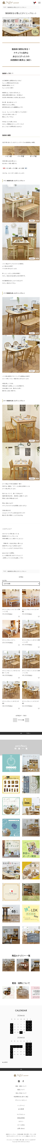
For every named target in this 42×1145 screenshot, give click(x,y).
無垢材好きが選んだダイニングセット (17, 7)
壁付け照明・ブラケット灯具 (30, 1134)
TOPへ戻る (21, 733)
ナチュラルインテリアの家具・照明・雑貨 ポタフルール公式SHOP (21, 1139)
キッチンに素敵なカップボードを (28, 1136)
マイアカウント (21, 1114)
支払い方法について (21, 1093)
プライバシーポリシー (21, 1100)
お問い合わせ (21, 1128)
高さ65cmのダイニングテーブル (14, 1136)
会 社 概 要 (21, 1109)
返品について (21, 1089)
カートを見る (21, 1125)
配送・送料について (21, 1086)
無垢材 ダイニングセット (11, 1134)
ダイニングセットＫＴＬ (8, 640)
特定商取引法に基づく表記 (21, 1096)
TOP (4, 7)
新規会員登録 (21, 1118)
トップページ (21, 1105)
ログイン (21, 1121)
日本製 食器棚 (20, 1134)
